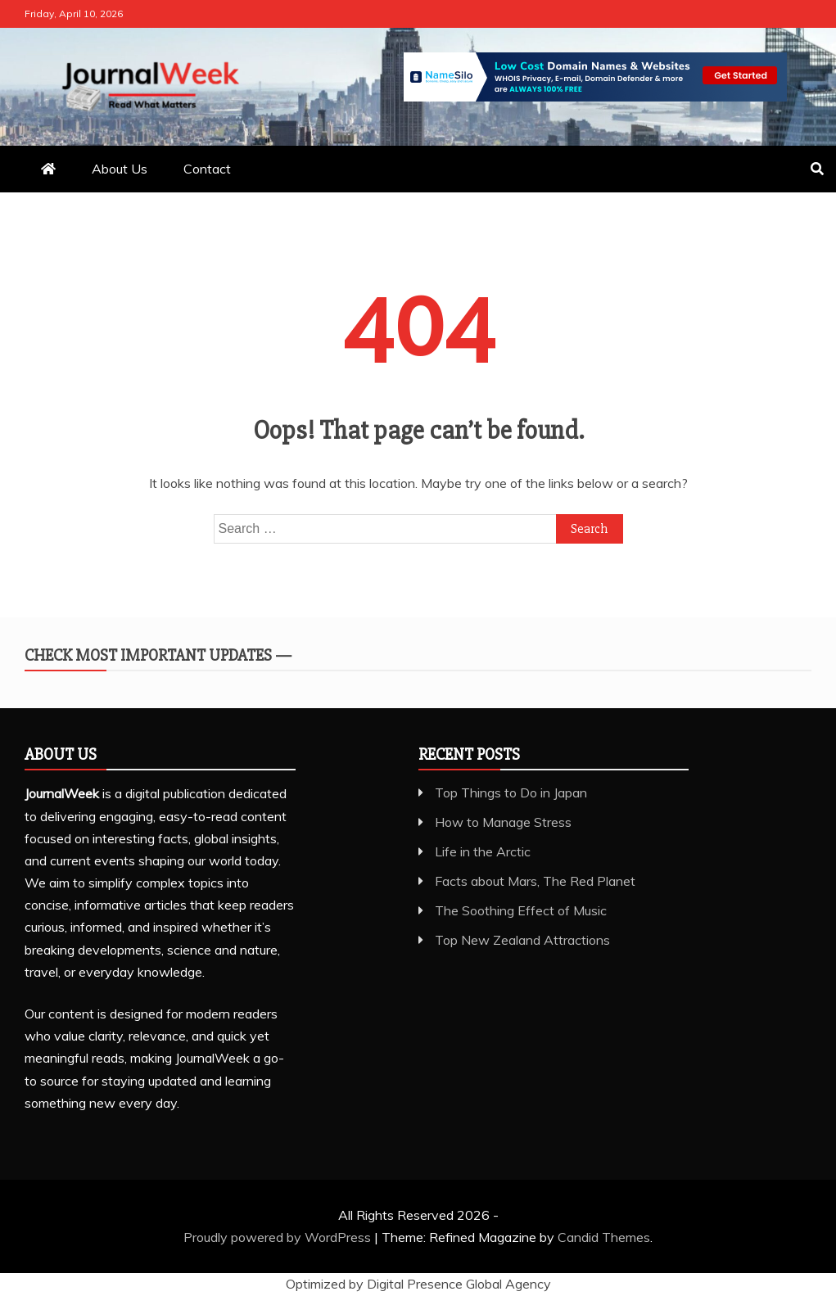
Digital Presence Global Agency (459, 1284)
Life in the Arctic (483, 851)
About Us (119, 168)
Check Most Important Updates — (158, 655)
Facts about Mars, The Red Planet (535, 881)
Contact (207, 168)
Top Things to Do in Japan (511, 792)
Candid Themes (604, 1237)
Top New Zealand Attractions (522, 940)
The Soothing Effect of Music (521, 910)
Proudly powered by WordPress (278, 1237)
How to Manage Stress (503, 822)
